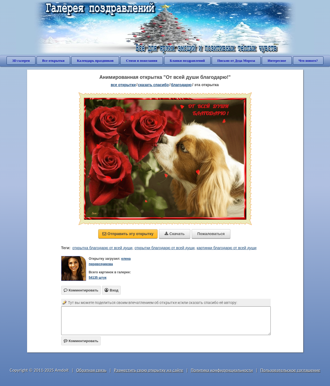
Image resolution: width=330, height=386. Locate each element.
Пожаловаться (211, 234)
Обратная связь (91, 370)
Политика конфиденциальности (222, 370)
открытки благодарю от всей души (165, 248)
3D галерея (21, 61)
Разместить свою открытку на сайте (148, 370)
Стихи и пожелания (141, 61)
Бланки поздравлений (187, 61)
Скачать (175, 234)
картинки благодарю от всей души (226, 248)
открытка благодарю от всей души (102, 248)
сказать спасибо (153, 85)
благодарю (181, 85)
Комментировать (81, 341)
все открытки (123, 85)
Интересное (276, 61)
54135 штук (98, 278)
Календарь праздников (95, 61)
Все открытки (53, 61)
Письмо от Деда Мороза (236, 61)
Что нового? (308, 61)
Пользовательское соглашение (290, 370)
